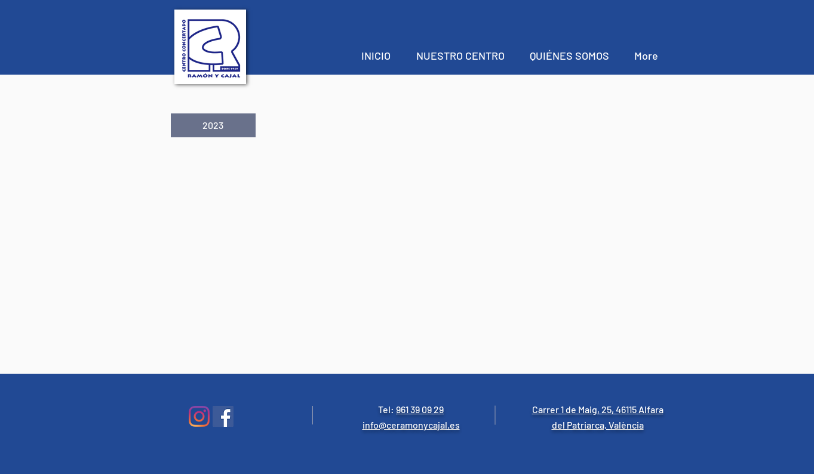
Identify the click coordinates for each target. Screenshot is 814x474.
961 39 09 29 (420, 409)
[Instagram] (199, 416)
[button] (213, 125)
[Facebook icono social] (223, 416)
